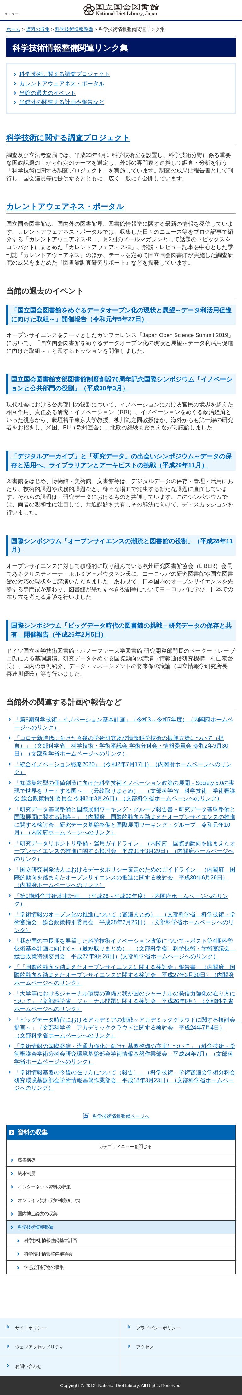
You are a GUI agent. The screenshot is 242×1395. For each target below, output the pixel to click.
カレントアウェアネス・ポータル (61, 83)
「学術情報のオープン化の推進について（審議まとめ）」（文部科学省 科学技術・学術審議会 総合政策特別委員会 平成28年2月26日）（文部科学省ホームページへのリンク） (124, 922)
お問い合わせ (28, 1366)
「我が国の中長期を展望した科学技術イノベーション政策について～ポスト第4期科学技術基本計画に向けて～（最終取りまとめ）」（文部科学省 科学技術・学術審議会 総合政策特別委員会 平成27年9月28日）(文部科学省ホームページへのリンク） (124, 949)
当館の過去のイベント (47, 93)
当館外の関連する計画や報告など (61, 102)
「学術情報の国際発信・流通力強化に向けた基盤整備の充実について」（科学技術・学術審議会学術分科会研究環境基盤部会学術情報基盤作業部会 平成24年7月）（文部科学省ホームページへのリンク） (124, 1054)
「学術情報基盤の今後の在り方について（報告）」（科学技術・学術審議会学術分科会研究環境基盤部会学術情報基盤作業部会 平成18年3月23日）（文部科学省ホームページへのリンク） (124, 1080)
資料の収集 (38, 29)
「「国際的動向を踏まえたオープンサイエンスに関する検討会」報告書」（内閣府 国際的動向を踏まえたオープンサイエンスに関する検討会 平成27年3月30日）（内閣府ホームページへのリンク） (124, 975)
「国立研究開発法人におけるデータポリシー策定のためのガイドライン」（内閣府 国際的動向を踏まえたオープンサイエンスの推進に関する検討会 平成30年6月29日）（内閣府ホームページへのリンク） (124, 877)
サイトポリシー (30, 1327)
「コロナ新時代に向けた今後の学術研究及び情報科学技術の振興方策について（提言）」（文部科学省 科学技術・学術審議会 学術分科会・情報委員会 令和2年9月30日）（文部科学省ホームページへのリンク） (121, 746)
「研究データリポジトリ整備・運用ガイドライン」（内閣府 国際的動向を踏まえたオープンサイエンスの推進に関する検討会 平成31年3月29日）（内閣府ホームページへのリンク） (124, 851)
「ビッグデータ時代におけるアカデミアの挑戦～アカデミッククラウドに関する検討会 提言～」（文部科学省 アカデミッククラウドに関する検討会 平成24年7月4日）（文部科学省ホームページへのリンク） (127, 1027)
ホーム (13, 29)
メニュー (11, 14)
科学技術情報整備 (74, 29)
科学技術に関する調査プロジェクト (64, 74)
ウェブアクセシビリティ (39, 1347)
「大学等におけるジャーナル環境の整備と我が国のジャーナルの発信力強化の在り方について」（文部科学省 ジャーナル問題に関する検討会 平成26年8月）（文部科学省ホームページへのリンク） (124, 1001)
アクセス (145, 1347)
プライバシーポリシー (158, 1327)
